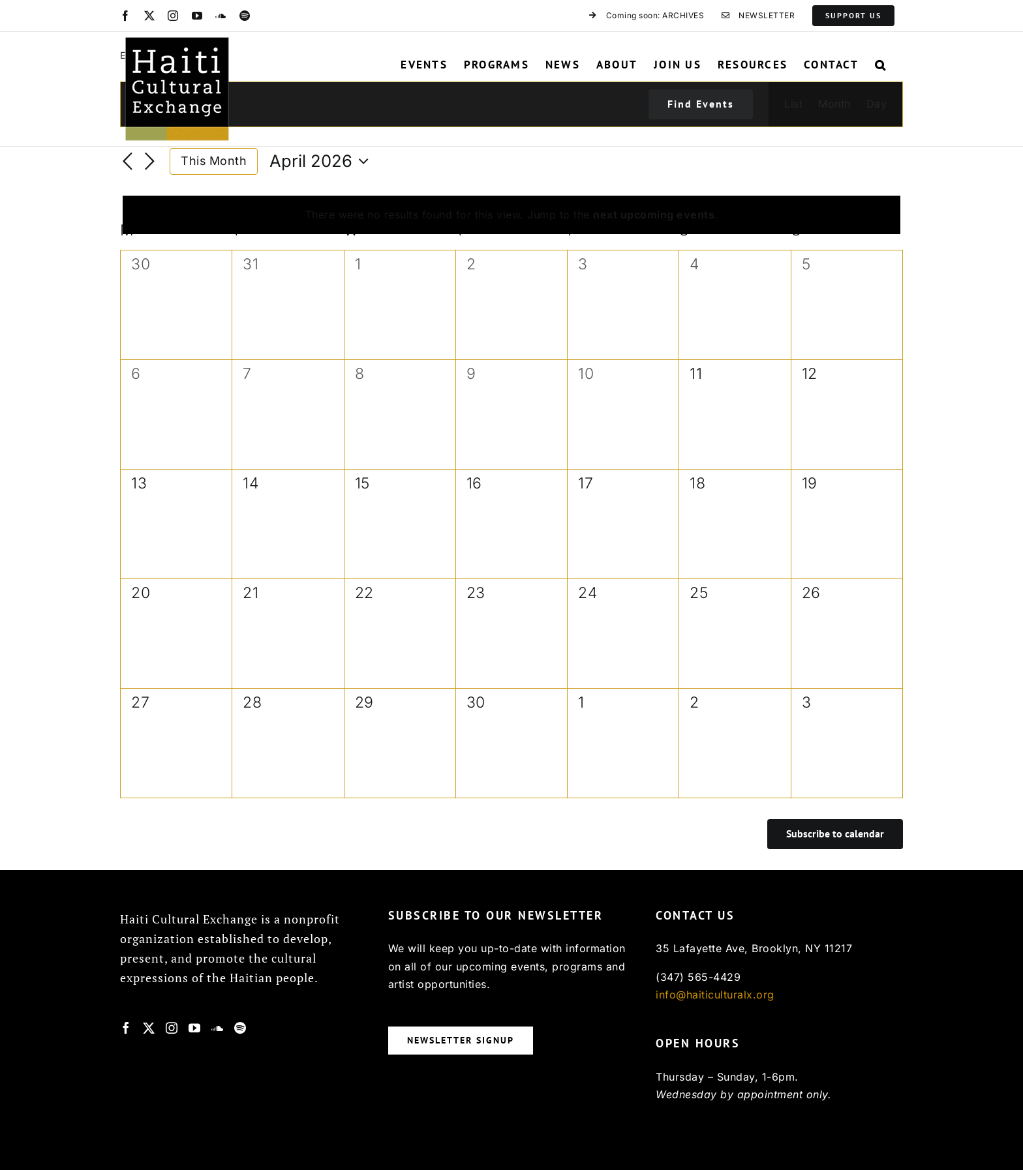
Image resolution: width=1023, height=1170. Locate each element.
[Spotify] (240, 1028)
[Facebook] (126, 1028)
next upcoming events (653, 214)
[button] (881, 64)
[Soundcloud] (217, 1028)
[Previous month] (128, 162)
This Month (214, 161)
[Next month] (150, 162)
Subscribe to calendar (835, 834)
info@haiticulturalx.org (715, 994)
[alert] (511, 215)
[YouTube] (195, 1028)
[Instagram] (172, 1028)
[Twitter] (149, 1028)
